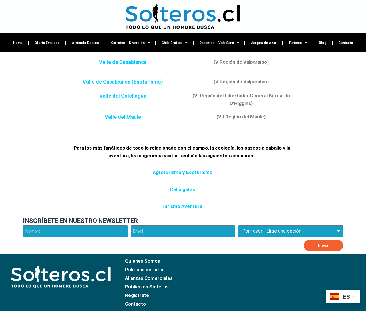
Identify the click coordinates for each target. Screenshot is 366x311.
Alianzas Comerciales (149, 278)
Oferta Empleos (47, 43)
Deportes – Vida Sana (219, 42)
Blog (322, 43)
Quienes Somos (142, 261)
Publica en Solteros (147, 287)
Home (18, 43)
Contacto (345, 43)
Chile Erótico (174, 42)
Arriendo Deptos (85, 43)
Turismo (298, 42)
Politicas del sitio (144, 269)
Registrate (137, 295)
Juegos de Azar (264, 43)
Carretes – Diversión (130, 42)
